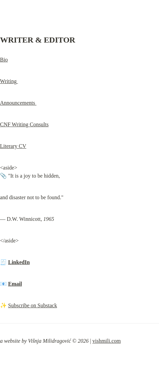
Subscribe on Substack (32, 305)
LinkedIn (19, 262)
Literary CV (13, 146)
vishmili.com (106, 341)
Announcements (18, 103)
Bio (4, 59)
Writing (9, 81)
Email (15, 284)
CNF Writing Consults (24, 124)
